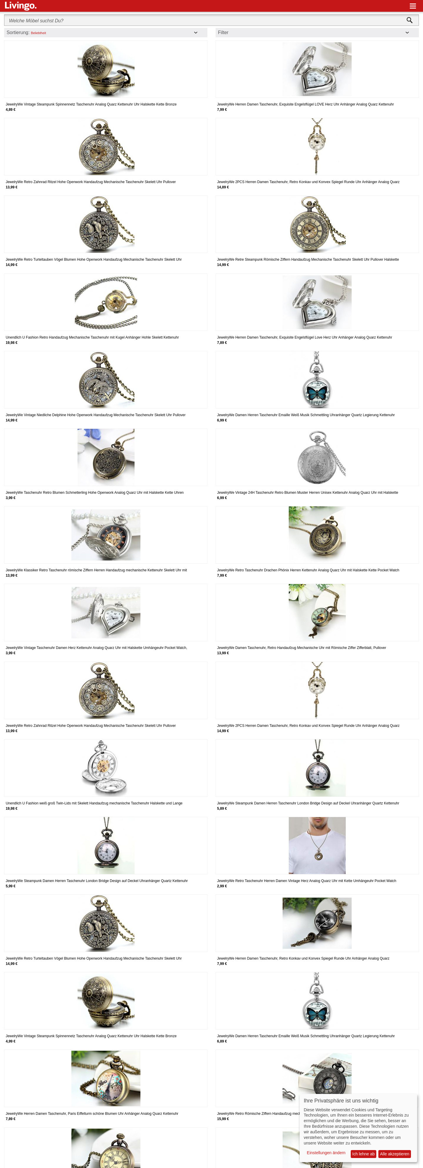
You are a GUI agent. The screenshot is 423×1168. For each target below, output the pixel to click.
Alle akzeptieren (394, 1154)
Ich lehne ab (363, 1154)
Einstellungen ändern (326, 1152)
